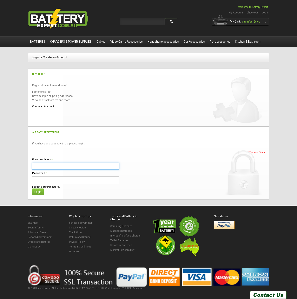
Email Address (41, 159)
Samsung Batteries (121, 226)
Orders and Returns (39, 241)
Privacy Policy (77, 241)
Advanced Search (38, 232)
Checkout (252, 12)
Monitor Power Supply (122, 250)
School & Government (40, 237)
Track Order (75, 232)
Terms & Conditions (80, 246)
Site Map (33, 222)
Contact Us (34, 246)
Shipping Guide (77, 227)
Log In (265, 12)
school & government (81, 222)
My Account (236, 12)
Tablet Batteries (119, 240)
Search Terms (36, 227)
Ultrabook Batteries (121, 245)
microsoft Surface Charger (125, 235)
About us (74, 251)
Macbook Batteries (121, 230)
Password (38, 173)
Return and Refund (80, 237)
